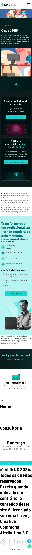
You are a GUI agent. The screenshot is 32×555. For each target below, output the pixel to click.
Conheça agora (16, 293)
